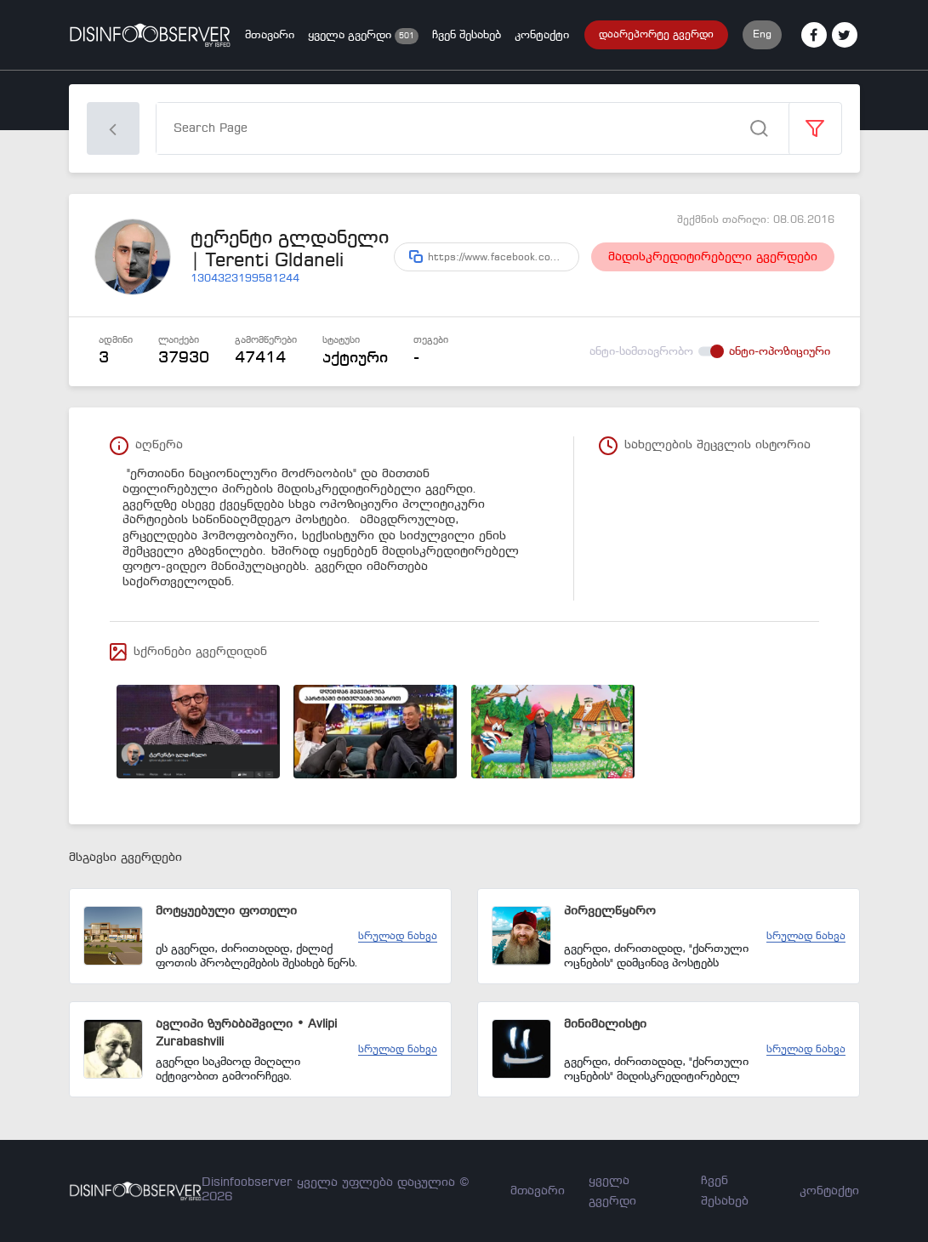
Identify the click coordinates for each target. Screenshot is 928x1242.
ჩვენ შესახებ (466, 35)
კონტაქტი (542, 35)
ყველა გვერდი (351, 35)
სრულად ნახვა (397, 937)
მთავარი (269, 35)
